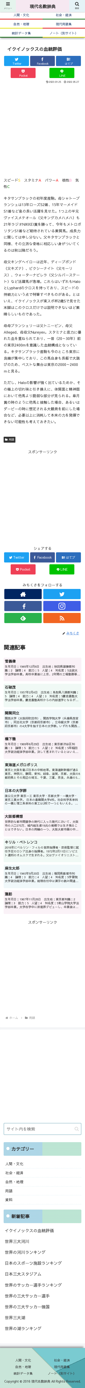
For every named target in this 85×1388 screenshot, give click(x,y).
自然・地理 (14, 1181)
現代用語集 (62, 1366)
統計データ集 (23, 1373)
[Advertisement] (42, 129)
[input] (42, 1129)
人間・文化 (14, 1163)
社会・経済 (14, 1172)
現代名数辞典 (43, 6)
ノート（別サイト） (62, 1373)
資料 (8, 1199)
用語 (9, 439)
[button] (77, 1129)
